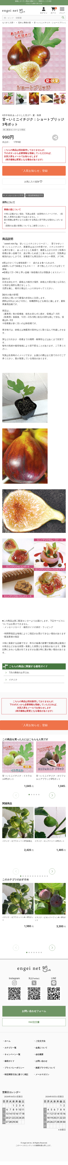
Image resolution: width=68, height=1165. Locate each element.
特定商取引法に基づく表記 (16, 1074)
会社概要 (39, 1054)
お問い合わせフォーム (34, 1011)
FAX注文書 (34, 1022)
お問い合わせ (41, 1061)
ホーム (7, 1041)
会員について (41, 1048)
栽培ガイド (9, 1061)
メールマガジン (42, 1074)
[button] (52, 795)
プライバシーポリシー (14, 1068)
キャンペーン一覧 (12, 1054)
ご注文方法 (40, 1041)
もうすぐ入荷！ (8, 23)
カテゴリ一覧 (10, 1048)
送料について (8, 202)
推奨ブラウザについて (45, 1068)
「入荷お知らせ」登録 (34, 170)
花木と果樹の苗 (24, 23)
